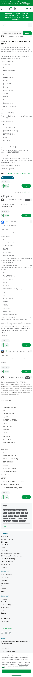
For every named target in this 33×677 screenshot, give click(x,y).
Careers (3, 613)
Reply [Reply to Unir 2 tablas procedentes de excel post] (26, 186)
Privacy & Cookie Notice (9, 651)
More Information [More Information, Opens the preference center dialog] (16, 675)
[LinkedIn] (6, 632)
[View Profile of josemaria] (11, 351)
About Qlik (4, 599)
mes (22, 513)
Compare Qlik (5, 583)
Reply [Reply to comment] (26, 215)
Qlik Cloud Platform (7, 539)
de (14, 513)
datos (5, 515)
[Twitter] (2, 632)
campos (20, 518)
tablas (24, 173)
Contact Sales (5, 621)
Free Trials (4, 580)
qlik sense (23, 515)
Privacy (3, 610)
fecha (5, 513)
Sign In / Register (26, 9)
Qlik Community (6, 629)
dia (16, 518)
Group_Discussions (14, 173)
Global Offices (5, 618)
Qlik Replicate (5, 550)
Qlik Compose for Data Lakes (10, 553)
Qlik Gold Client (6, 564)
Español (4, 25)
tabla (9, 513)
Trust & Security (6, 605)
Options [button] (30, 25)
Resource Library (6, 575)
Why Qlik (4, 567)
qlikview (10, 515)
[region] (16, 665)
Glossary (4, 586)
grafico (5, 518)
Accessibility (5, 607)
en (25, 518)
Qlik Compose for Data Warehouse (12, 556)
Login (24, 2)
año (26, 513)
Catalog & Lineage (7, 561)
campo (17, 515)
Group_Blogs (7, 521)
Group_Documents (21, 510)
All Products (4, 536)
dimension (23, 521)
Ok (16, 671)
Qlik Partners (5, 577)
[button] (31, 36)
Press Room (5, 602)
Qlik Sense (4, 542)
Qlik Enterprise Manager (8, 559)
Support (3, 591)
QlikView (3, 547)
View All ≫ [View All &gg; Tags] (6, 526)
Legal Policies (5, 648)
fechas (11, 518)
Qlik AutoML (5, 545)
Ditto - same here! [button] (7, 178)
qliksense (15, 521)
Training (3, 589)
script (17, 513)
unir (29, 173)
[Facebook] (9, 632)
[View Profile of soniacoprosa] (12, 221)
